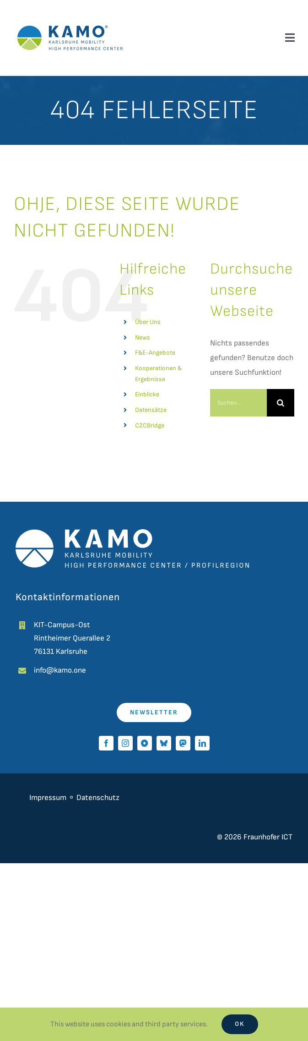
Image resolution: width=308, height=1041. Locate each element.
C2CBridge (149, 425)
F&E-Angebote (155, 352)
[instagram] (125, 743)
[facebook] (106, 743)
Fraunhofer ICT (267, 837)
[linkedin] (202, 743)
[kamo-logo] (70, 18)
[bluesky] (164, 743)
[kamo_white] (132, 532)
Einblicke (147, 394)
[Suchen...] (238, 402)
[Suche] (280, 402)
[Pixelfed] (144, 743)
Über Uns (148, 322)
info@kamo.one (60, 670)
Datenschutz (98, 797)
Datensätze (151, 410)
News (142, 337)
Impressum (47, 797)
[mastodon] (183, 743)
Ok (240, 1024)
